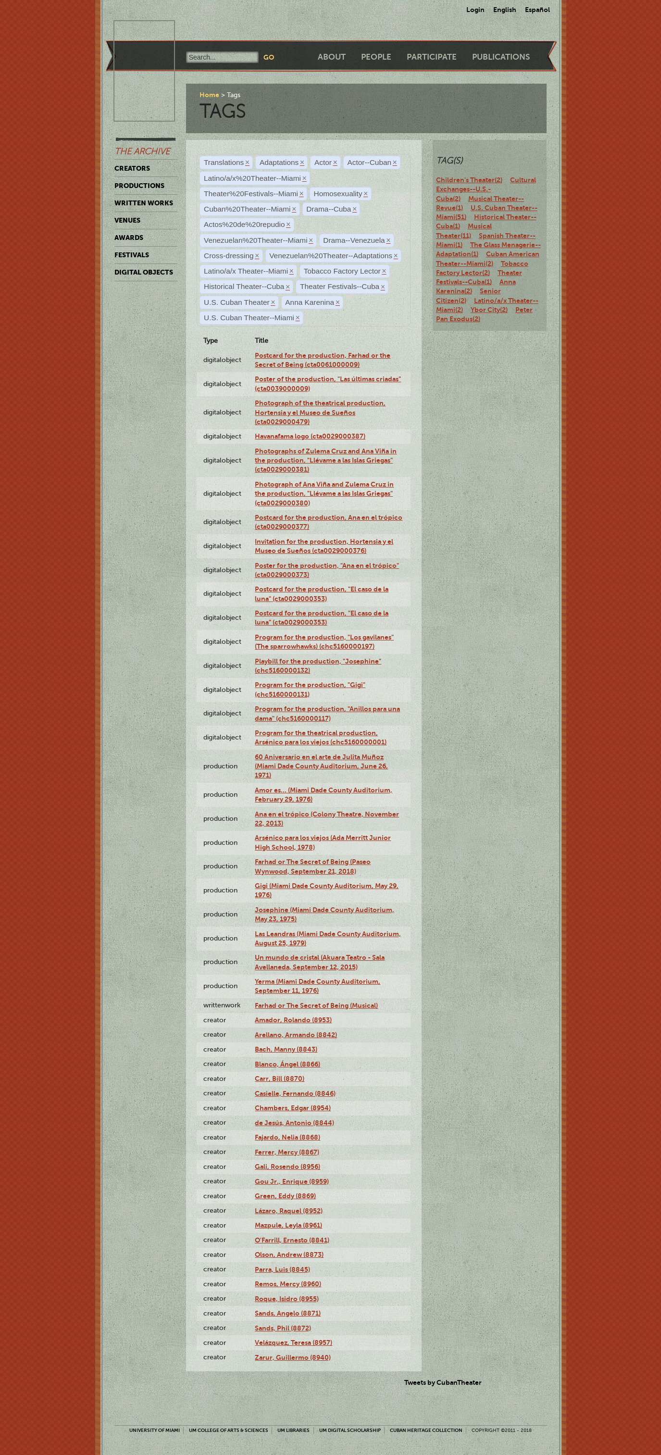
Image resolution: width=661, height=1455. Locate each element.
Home (209, 95)
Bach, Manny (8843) (286, 1049)
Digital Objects (143, 272)
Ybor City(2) (489, 310)
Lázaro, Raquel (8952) (289, 1211)
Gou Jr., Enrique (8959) (292, 1181)
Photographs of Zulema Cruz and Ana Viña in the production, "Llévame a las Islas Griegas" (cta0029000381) (326, 460)
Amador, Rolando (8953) (293, 1020)
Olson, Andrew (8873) (289, 1254)
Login (475, 9)
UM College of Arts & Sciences (228, 1430)
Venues (127, 220)
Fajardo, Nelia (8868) (287, 1137)
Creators (132, 168)
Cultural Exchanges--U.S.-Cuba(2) (486, 189)
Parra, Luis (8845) (282, 1269)
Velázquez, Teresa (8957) (293, 1342)
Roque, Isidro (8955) (287, 1299)
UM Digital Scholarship (350, 1430)
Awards (128, 237)
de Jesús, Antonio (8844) (294, 1123)
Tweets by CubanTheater (443, 1382)
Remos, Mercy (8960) (288, 1284)
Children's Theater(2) (469, 180)
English (504, 9)
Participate (432, 57)
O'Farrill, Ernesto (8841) (292, 1240)
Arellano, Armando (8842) (296, 1035)
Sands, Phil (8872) (283, 1328)
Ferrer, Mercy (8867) (287, 1152)
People (376, 57)
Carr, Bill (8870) (279, 1078)
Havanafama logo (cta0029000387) (310, 436)
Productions (139, 185)
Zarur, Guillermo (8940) (293, 1357)
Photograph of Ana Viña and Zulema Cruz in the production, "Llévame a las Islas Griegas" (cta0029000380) (324, 493)
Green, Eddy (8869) (285, 1196)
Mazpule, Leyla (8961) (288, 1225)
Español (537, 9)
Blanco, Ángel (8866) (287, 1064)
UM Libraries (293, 1430)
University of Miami (154, 1430)
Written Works (143, 203)
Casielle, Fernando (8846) (295, 1093)
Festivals (131, 255)
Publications (501, 57)
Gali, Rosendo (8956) (287, 1166)
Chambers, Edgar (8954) (293, 1108)
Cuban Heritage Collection (426, 1430)
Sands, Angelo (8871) (288, 1313)
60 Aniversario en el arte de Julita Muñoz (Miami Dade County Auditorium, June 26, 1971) (321, 766)
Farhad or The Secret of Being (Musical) (316, 1005)
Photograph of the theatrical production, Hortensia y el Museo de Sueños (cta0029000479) (320, 412)
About (332, 57)
